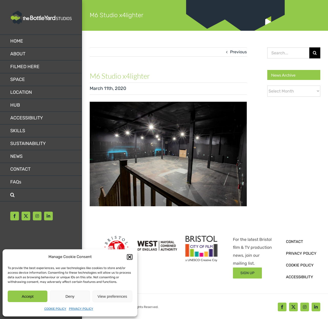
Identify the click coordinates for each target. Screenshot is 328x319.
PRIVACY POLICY (81, 309)
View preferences (112, 296)
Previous (238, 51)
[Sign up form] (247, 273)
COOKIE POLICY (55, 309)
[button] (129, 257)
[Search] (314, 52)
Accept (28, 296)
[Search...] (288, 52)
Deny (69, 296)
